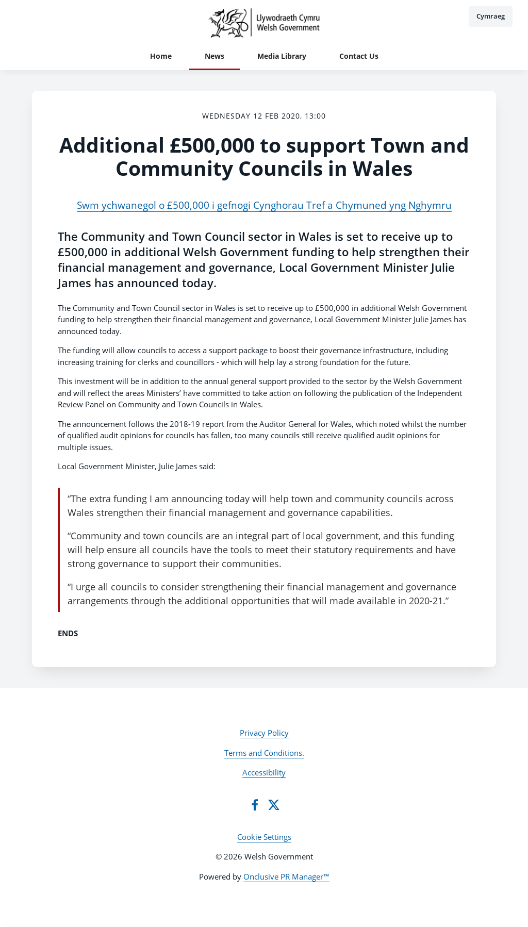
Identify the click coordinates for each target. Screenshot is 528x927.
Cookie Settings (264, 837)
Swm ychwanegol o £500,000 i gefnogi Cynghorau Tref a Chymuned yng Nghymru (264, 204)
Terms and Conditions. (264, 753)
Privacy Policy (264, 732)
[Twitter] (273, 804)
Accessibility (264, 772)
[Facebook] (254, 804)
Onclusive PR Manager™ (286, 876)
